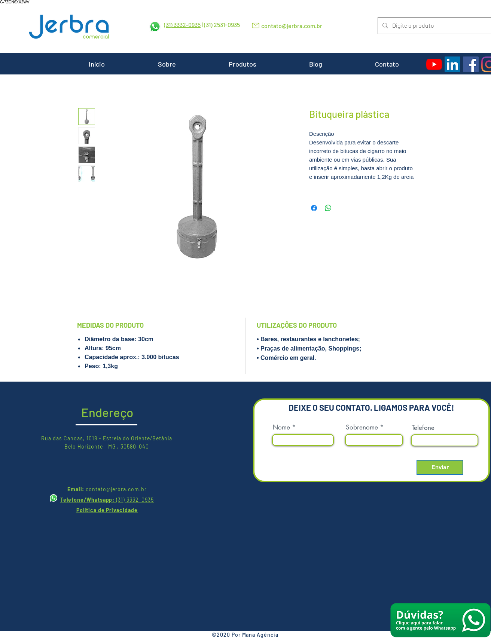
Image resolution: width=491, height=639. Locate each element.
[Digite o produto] (434, 26)
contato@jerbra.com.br (291, 25)
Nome (281, 427)
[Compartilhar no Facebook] (313, 208)
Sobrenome (362, 427)
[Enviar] (440, 467)
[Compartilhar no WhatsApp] (328, 208)
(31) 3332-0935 (182, 24)
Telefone (423, 428)
